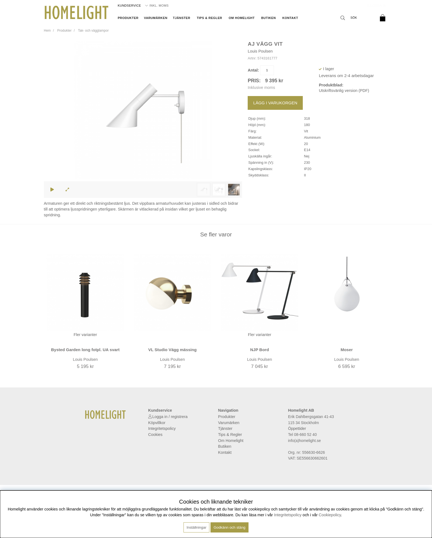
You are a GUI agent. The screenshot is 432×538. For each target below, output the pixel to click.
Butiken (268, 18)
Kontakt (290, 18)
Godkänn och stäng (229, 527)
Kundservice (129, 5)
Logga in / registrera (170, 416)
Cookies (155, 434)
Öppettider (297, 428)
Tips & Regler (209, 18)
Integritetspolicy (162, 428)
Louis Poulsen (260, 51)
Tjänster (181, 18)
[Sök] (356, 18)
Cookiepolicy (330, 515)
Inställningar (196, 527)
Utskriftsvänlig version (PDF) (344, 90)
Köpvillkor (156, 422)
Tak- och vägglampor (93, 30)
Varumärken (156, 18)
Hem (47, 30)
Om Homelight (242, 18)
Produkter (128, 18)
